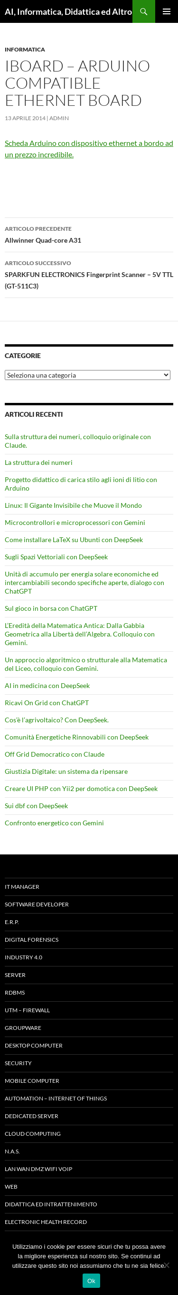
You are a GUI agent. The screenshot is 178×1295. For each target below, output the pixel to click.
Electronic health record (46, 1221)
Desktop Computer (34, 1045)
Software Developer (37, 904)
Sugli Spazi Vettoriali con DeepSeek (56, 557)
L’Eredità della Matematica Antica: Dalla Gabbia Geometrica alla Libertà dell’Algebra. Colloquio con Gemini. (80, 634)
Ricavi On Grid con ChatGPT (47, 703)
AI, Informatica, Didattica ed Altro (68, 11)
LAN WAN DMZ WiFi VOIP (38, 1168)
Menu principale (166, 11)
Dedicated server (31, 1116)
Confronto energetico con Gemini (54, 823)
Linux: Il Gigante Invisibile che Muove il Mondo (73, 505)
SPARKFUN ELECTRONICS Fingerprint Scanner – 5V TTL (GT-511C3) (89, 273)
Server (15, 974)
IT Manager (22, 886)
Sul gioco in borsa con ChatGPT (51, 608)
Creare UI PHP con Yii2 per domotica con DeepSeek (81, 788)
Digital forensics (31, 939)
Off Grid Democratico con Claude (54, 754)
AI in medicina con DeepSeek (47, 685)
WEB (11, 1186)
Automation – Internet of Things (56, 1098)
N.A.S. (12, 1151)
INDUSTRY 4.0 (23, 957)
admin (59, 118)
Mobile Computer (32, 1080)
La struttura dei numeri (39, 462)
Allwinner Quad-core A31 (89, 233)
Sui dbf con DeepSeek (36, 806)
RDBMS (15, 992)
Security (18, 1063)
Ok (91, 1281)
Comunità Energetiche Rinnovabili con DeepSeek (77, 737)
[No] (166, 1265)
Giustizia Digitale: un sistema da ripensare (66, 771)
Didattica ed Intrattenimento (51, 1204)
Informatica (25, 49)
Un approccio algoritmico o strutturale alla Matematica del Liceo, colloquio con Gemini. (86, 664)
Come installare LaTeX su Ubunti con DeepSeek (74, 539)
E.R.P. (12, 921)
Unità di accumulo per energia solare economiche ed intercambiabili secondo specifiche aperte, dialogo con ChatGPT (84, 582)
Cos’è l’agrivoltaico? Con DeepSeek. (57, 720)
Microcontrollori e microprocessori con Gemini (75, 522)
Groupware (23, 1027)
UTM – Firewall (27, 1010)
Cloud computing (33, 1133)
